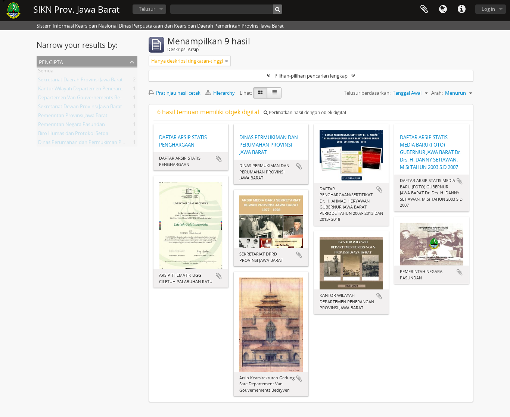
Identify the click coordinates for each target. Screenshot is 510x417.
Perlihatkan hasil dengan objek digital (305, 112)
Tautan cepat (461, 9)
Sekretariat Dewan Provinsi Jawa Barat (80, 107)
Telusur (147, 9)
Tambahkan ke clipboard (219, 159)
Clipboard (424, 9)
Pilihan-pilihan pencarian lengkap (311, 75)
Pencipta (51, 61)
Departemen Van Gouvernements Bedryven (87, 98)
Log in (488, 9)
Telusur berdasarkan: (367, 93)
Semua (45, 72)
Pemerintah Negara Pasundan (71, 125)
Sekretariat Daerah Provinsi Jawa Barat (80, 81)
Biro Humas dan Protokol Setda (73, 134)
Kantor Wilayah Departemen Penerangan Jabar (90, 90)
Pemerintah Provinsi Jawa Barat (73, 116)
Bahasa (442, 9)
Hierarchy (220, 93)
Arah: (437, 93)
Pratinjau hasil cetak (174, 93)
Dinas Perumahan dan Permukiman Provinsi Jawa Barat (99, 143)
